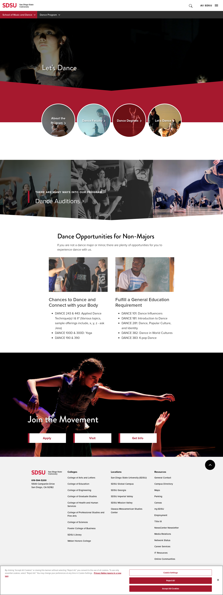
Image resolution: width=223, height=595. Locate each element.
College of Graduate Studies (82, 496)
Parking (158, 496)
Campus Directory (163, 483)
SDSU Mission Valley (121, 502)
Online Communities (164, 559)
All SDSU (209, 5)
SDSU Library (74, 534)
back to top (210, 465)
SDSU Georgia (118, 490)
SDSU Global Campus (122, 483)
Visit (92, 438)
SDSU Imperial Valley (122, 496)
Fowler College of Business (82, 528)
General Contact (162, 477)
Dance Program (48, 14)
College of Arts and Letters (81, 477)
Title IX (158, 521)
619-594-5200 (38, 480)
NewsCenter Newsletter (166, 527)
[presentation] (72, 472)
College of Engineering (79, 490)
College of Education (78, 483)
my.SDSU (159, 508)
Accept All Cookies (170, 589)
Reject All (170, 581)
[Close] (218, 581)
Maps (157, 490)
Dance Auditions (57, 200)
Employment (160, 515)
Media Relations (162, 533)
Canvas (158, 502)
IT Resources (161, 552)
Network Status (162, 540)
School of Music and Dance (17, 14)
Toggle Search (190, 5)
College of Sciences (78, 522)
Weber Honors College (79, 540)
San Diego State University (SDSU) (129, 477)
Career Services (162, 546)
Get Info (137, 438)
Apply (47, 438)
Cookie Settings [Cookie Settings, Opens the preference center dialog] (170, 573)
